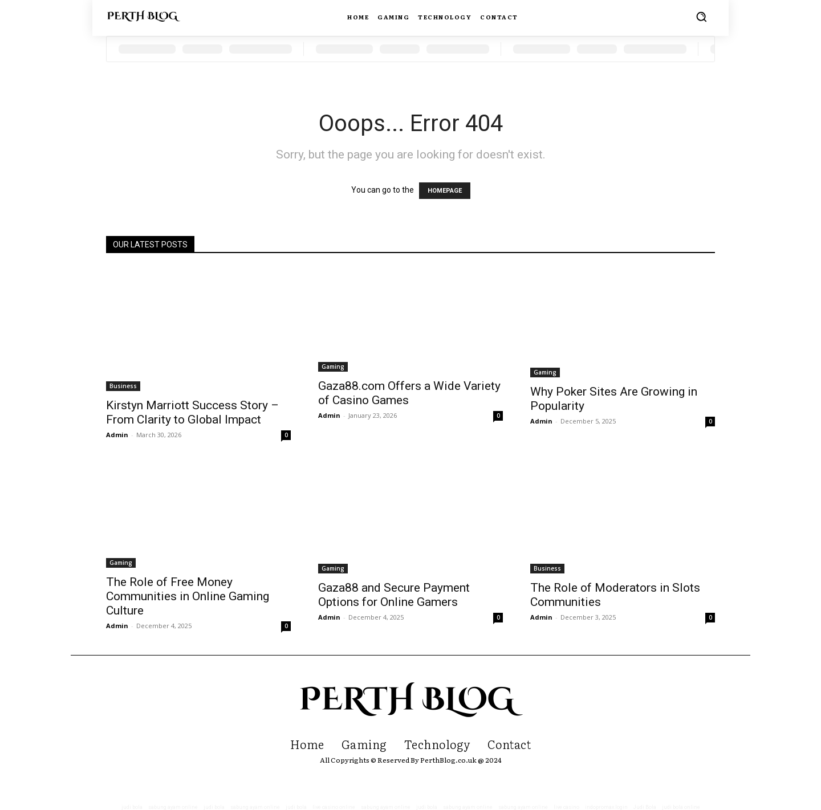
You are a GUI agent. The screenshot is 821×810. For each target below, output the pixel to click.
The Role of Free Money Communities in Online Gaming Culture (187, 596)
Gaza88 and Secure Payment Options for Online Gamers (394, 595)
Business (123, 386)
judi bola (132, 807)
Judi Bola (644, 807)
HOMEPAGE (445, 190)
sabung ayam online (173, 807)
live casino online (333, 807)
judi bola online (681, 807)
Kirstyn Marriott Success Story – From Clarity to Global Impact (192, 412)
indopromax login (606, 807)
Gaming (333, 367)
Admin (117, 434)
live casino (566, 807)
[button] (701, 16)
